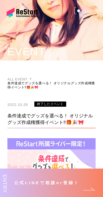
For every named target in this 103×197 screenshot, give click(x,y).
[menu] (84, 11)
